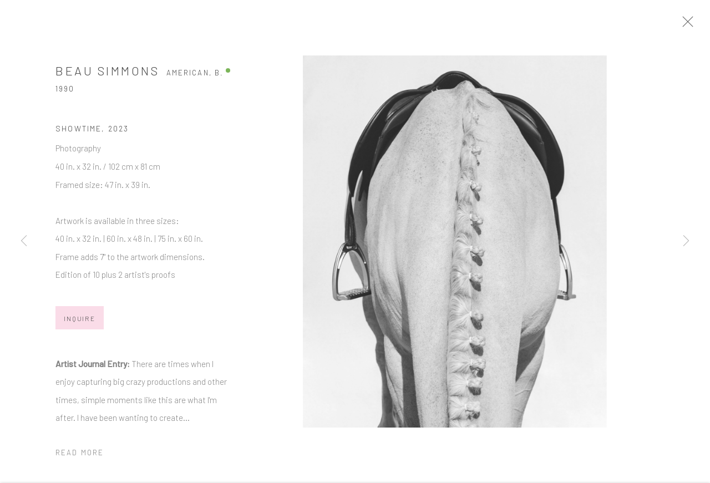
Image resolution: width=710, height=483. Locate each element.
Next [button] (686, 242)
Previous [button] (24, 242)
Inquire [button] (79, 324)
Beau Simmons (107, 76)
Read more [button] (79, 458)
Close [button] (701, 25)
